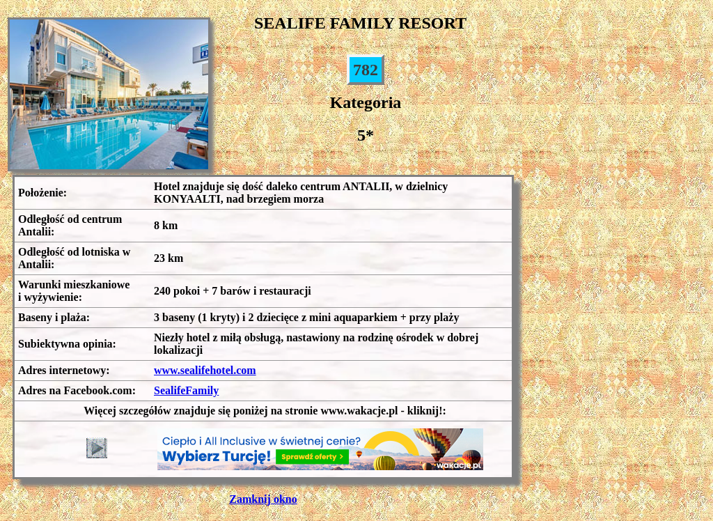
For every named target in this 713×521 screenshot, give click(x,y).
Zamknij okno (263, 499)
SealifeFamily (186, 390)
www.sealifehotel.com (205, 370)
